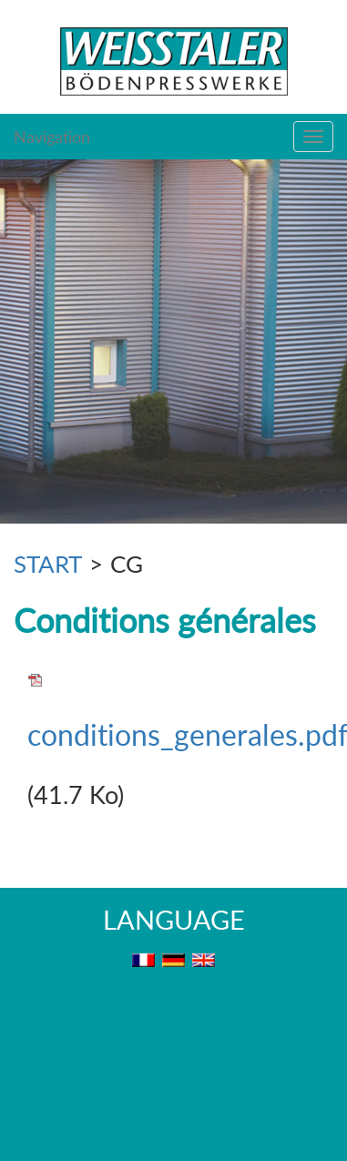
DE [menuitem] (173, 960)
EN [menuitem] (203, 960)
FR (143, 960)
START (48, 563)
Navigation (52, 137)
